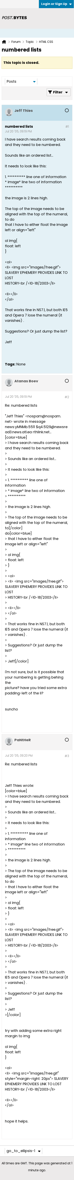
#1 (67, 127)
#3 (67, 756)
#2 (67, 397)
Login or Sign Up (56, 4)
